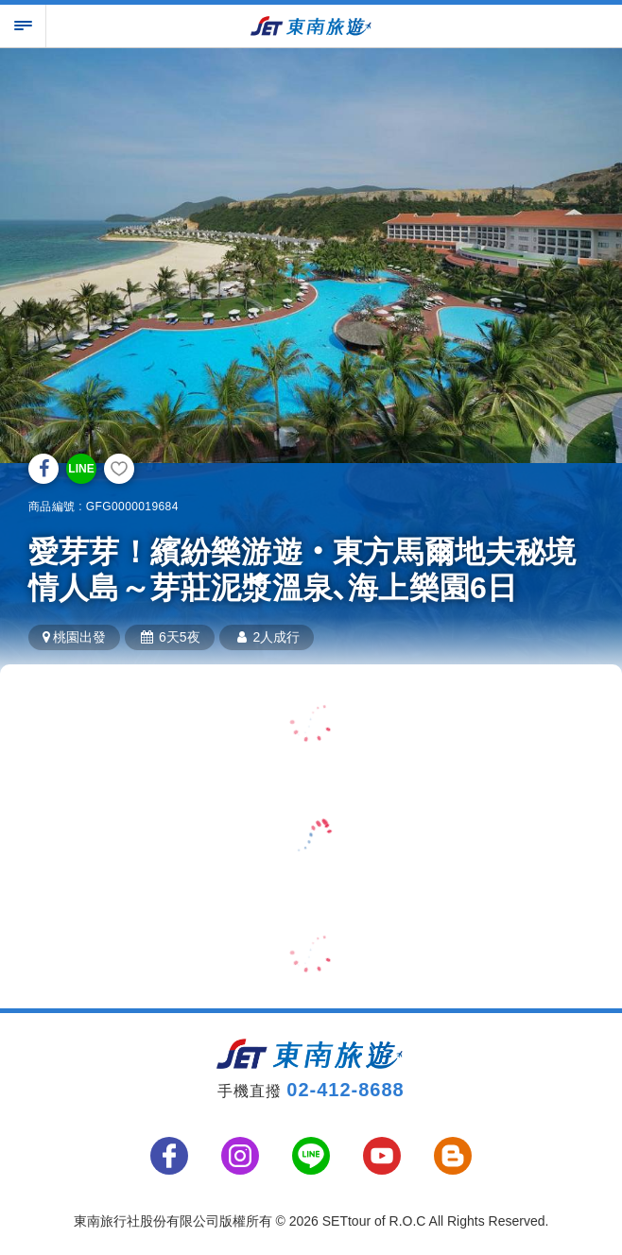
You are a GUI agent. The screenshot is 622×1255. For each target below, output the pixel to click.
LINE (81, 468)
